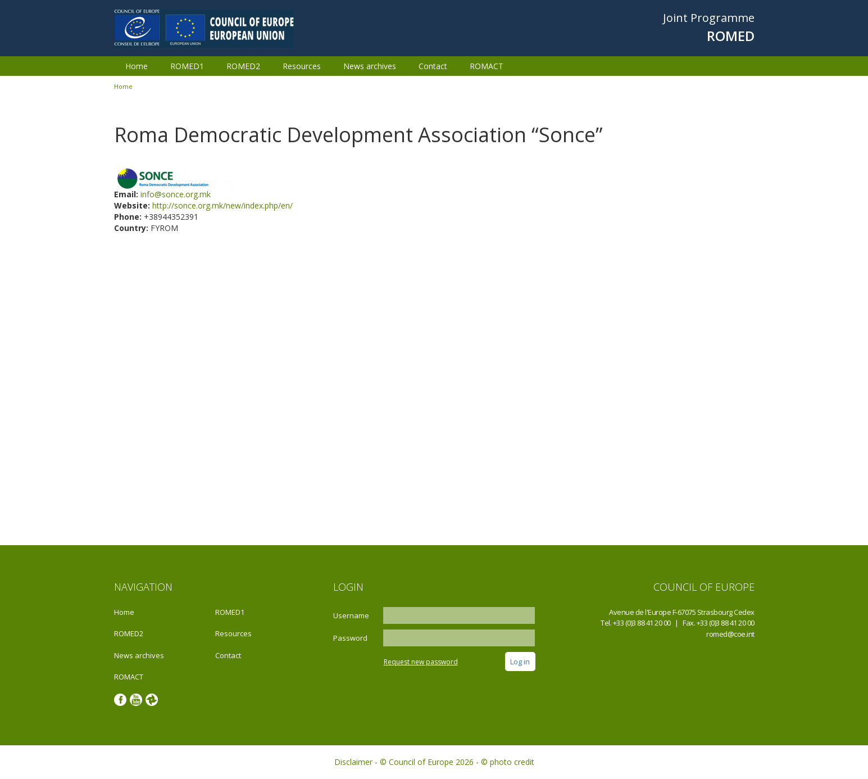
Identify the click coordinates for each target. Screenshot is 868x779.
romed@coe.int (730, 634)
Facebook (120, 700)
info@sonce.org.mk (175, 194)
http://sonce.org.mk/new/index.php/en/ (222, 205)
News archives (369, 66)
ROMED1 (187, 66)
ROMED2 (243, 66)
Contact (433, 66)
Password (350, 638)
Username (351, 615)
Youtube (136, 700)
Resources (302, 66)
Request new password (421, 662)
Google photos (152, 700)
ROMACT (486, 66)
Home (136, 66)
